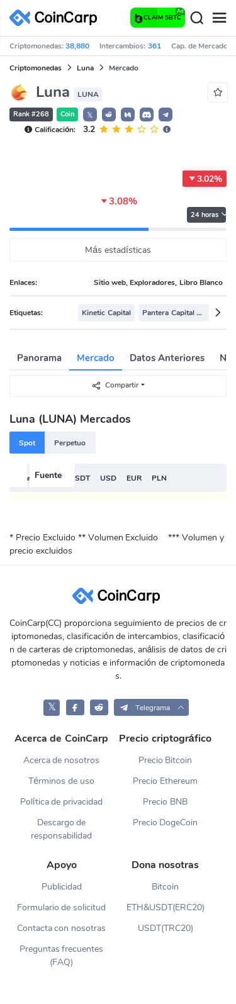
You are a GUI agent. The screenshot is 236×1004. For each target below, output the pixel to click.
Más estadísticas (118, 250)
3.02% (204, 178)
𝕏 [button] (90, 115)
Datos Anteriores (167, 358)
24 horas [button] (208, 215)
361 (154, 46)
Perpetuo (70, 443)
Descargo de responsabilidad (61, 829)
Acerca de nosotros (61, 760)
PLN (159, 478)
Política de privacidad (61, 802)
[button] (109, 114)
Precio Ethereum (165, 781)
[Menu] (219, 18)
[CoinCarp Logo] (56, 18)
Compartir (114, 385)
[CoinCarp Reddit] (99, 707)
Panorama (39, 358)
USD (108, 478)
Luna (85, 68)
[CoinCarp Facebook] (75, 707)
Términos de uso (61, 781)
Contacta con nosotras (61, 928)
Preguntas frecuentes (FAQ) (62, 955)
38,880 (77, 46)
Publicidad (62, 887)
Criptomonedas (35, 68)
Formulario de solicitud (61, 907)
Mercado (96, 358)
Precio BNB (165, 802)
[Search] (196, 18)
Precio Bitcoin (165, 760)
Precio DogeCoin (165, 822)
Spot (27, 443)
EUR (134, 478)
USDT (79, 478)
